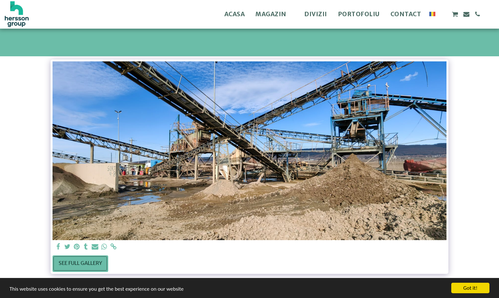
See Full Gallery (80, 263)
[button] (443, 14)
